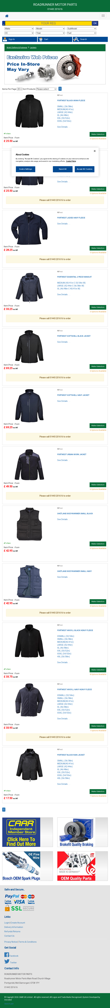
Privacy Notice (10, 942)
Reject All (63, 169)
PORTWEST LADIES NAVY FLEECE (71, 218)
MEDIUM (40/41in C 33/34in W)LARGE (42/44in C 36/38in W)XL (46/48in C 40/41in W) (71, 286)
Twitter (10, 962)
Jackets (33, 48)
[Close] (94, 151)
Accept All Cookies (84, 169)
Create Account (18, 923)
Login (6, 923)
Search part (9, 1004)
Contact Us (9, 936)
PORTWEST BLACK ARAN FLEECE (71, 100)
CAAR (21, 997)
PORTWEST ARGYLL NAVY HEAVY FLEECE (74, 689)
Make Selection (97, 134)
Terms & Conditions (28, 942)
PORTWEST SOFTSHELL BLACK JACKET (73, 336)
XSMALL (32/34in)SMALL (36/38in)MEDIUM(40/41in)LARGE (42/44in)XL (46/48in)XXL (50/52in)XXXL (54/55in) (65, 704)
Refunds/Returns (12, 931)
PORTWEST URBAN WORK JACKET (71, 454)
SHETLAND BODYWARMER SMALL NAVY (74, 571)
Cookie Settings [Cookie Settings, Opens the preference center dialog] (25, 169)
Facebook (11, 956)
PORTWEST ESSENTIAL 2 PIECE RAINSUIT (74, 277)
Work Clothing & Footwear (17, 48)
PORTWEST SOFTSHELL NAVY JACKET (73, 395)
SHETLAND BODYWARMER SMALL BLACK (75, 513)
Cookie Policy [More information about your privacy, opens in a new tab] (71, 161)
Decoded (8, 1000)
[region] (55, 162)
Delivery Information (13, 927)
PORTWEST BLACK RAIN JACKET (71, 755)
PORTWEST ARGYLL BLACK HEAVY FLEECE (75, 630)
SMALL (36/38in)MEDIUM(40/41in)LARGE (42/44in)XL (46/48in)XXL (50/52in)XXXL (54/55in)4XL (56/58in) (65, 769)
